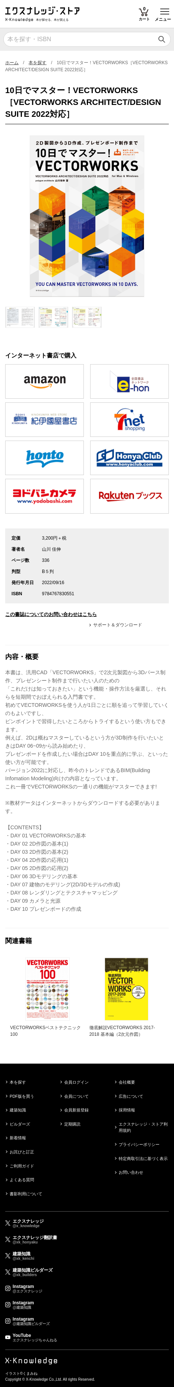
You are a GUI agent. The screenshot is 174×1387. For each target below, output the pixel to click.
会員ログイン (76, 1082)
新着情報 (18, 1138)
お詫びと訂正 (22, 1152)
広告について (131, 1096)
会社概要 (127, 1082)
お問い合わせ (131, 1172)
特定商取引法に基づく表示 (143, 1158)
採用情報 (127, 1110)
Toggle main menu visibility (165, 9)
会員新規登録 (76, 1110)
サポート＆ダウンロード (117, 624)
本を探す (37, 62)
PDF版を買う (22, 1096)
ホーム (12, 62)
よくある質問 (22, 1179)
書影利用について (26, 1194)
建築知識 (18, 1110)
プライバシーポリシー (139, 1144)
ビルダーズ (20, 1124)
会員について (76, 1096)
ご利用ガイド (22, 1166)
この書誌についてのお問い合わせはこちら (51, 614)
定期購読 (72, 1124)
